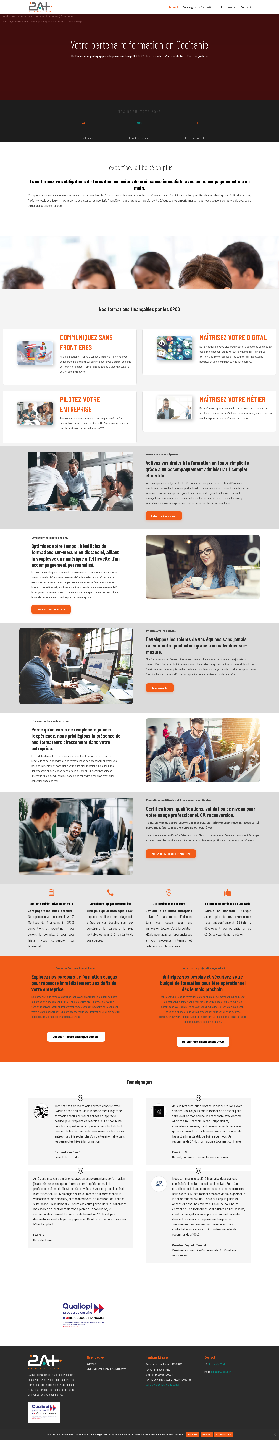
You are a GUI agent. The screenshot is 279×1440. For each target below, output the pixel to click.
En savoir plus (223, 1434)
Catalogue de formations (199, 7)
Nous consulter (159, 687)
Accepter (192, 1434)
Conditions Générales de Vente (162, 1384)
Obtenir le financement (164, 515)
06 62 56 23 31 (217, 1363)
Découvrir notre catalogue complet (76, 1037)
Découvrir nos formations (51, 609)
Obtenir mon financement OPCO (203, 1042)
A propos (226, 7)
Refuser (206, 1434)
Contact (246, 7)
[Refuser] (274, 1434)
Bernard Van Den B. (68, 1152)
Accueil (173, 7)
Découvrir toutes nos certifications (170, 853)
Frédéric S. (180, 1152)
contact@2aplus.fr (220, 1371)
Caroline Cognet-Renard (189, 1245)
